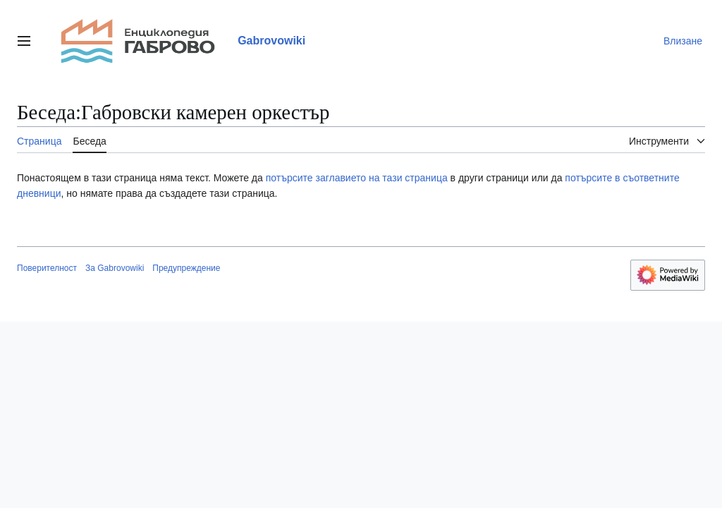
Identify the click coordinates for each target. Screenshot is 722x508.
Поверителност (47, 268)
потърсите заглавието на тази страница (358, 177)
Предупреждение (186, 268)
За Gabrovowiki (114, 268)
